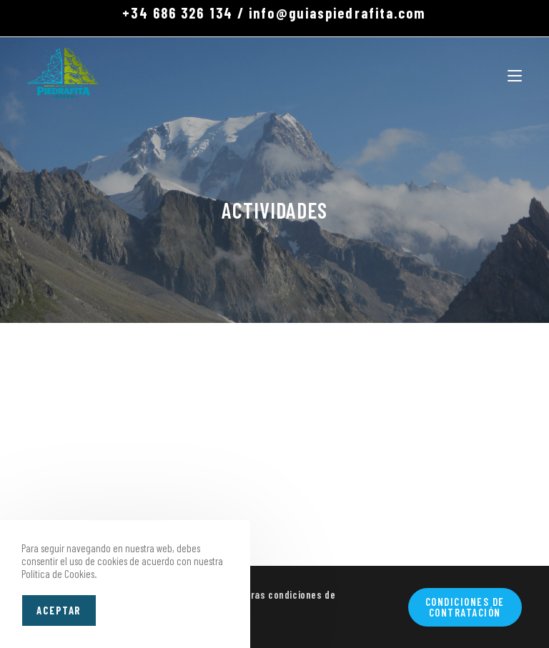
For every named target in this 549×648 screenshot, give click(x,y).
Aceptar (58, 610)
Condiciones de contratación (465, 607)
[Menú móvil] (515, 73)
